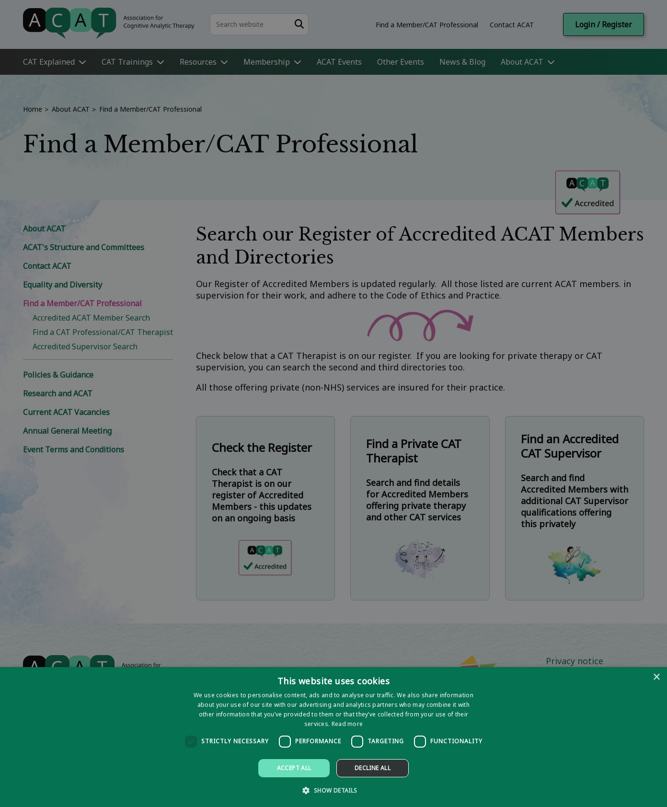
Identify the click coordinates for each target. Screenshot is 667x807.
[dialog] (333, 737)
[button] (333, 789)
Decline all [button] (373, 768)
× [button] (656, 677)
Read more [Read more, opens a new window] (347, 724)
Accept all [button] (294, 768)
